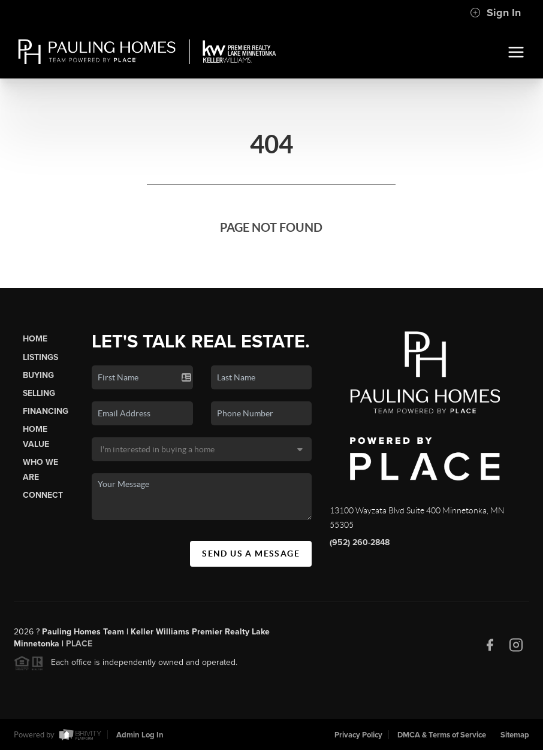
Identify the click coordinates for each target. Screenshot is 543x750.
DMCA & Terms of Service (441, 735)
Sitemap (514, 735)
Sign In (495, 13)
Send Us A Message (251, 553)
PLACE (79, 647)
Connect (43, 495)
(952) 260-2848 (360, 542)
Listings (40, 357)
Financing (45, 411)
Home (35, 339)
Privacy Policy (358, 735)
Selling (39, 393)
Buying (38, 375)
